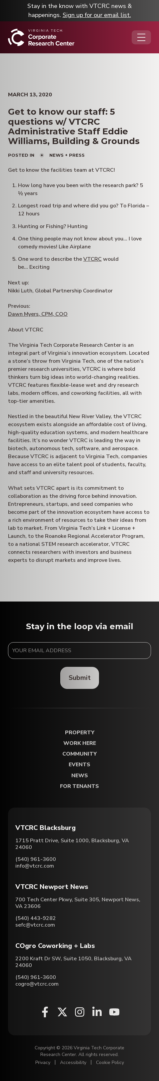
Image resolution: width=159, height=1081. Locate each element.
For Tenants (79, 786)
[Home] (41, 37)
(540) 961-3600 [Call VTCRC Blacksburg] (35, 859)
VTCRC (92, 259)
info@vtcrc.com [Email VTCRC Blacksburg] (34, 866)
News (79, 776)
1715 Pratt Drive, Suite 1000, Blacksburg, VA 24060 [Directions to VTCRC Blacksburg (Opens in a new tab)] (72, 844)
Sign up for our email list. (97, 15)
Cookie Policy (110, 1062)
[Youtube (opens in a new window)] (114, 1012)
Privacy (42, 1062)
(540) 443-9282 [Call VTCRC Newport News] (35, 918)
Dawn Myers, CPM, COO (38, 314)
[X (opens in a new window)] (62, 1012)
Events (79, 765)
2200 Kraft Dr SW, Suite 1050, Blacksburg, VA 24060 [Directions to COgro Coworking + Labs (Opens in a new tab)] (73, 962)
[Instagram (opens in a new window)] (79, 1012)
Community (79, 754)
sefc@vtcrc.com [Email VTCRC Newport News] (35, 925)
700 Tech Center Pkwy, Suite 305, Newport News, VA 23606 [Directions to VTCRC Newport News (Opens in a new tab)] (77, 903)
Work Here (79, 743)
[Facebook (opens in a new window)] (45, 1012)
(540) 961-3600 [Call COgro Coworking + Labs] (35, 977)
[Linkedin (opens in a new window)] (97, 1012)
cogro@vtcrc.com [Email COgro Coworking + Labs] (37, 984)
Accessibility (73, 1062)
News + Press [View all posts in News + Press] (67, 155)
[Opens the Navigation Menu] (141, 37)
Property (79, 733)
